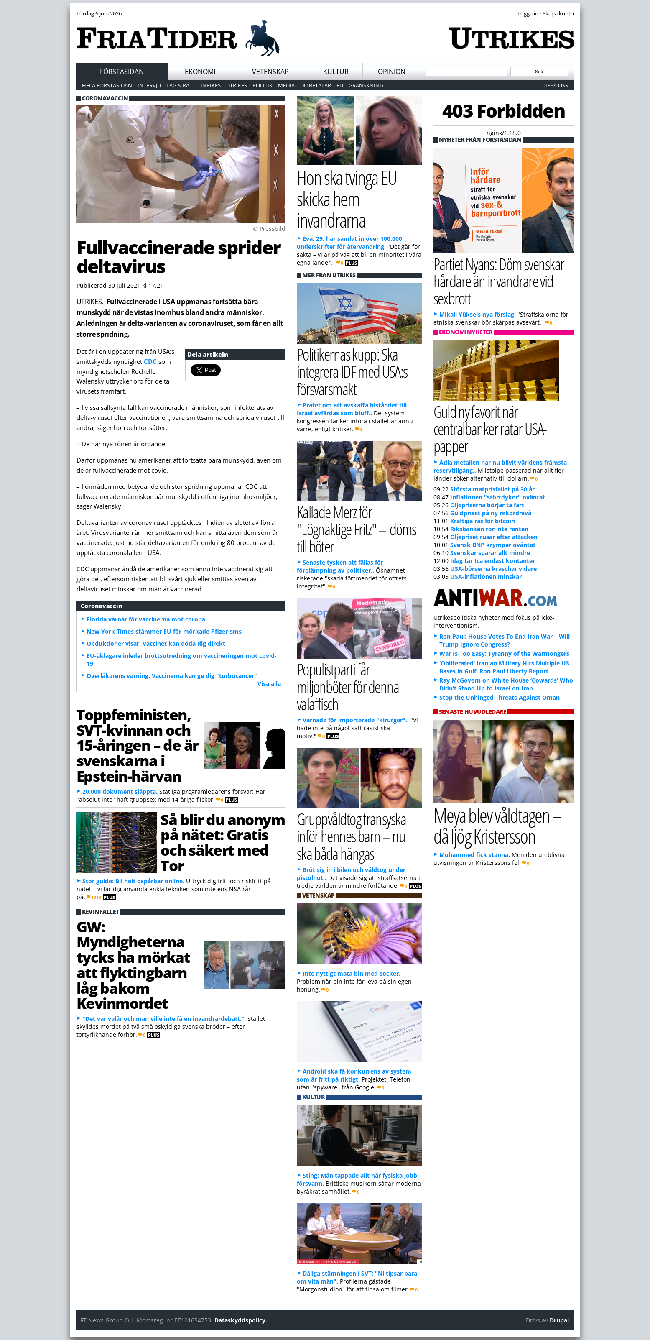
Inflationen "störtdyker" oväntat (497, 497)
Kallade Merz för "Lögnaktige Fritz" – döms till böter (356, 529)
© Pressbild (269, 229)
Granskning (366, 85)
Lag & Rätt (180, 85)
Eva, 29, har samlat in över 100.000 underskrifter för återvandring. (349, 243)
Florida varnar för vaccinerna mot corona (146, 619)
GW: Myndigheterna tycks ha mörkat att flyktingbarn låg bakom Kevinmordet (133, 964)
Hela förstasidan (107, 85)
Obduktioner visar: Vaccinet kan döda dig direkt (156, 643)
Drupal (559, 1320)
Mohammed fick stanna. (474, 855)
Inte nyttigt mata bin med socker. (351, 973)
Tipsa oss (555, 85)
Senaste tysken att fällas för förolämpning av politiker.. (340, 566)
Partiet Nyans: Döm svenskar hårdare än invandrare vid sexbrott (498, 281)
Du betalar (315, 85)
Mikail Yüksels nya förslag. (477, 314)
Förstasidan (122, 71)
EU (339, 85)
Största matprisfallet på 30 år (492, 489)
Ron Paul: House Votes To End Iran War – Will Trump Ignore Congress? (504, 640)
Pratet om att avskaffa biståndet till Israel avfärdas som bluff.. (352, 409)
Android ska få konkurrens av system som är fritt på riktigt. (354, 1075)
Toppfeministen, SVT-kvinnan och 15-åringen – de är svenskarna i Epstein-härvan (137, 745)
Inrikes (211, 85)
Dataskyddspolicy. (240, 1320)
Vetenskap (270, 71)
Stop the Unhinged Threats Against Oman (499, 697)
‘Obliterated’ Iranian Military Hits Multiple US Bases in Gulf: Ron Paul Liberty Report (504, 667)
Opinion (391, 71)
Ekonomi (200, 71)
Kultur (336, 71)
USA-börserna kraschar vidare (493, 569)
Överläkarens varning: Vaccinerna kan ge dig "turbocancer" (172, 676)
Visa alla (269, 684)
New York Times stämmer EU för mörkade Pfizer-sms (164, 631)
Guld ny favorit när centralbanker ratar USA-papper (490, 428)
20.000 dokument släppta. (120, 791)
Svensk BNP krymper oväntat (492, 545)
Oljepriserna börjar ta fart (487, 505)
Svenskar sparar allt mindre (490, 553)
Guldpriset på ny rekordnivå (490, 513)
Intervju (149, 85)
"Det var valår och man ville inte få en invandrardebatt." (163, 1019)
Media (286, 85)
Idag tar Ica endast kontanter (492, 561)
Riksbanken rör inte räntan (489, 529)
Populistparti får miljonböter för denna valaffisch (348, 686)
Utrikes (236, 85)
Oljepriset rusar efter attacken (494, 537)
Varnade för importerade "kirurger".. (356, 720)
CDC (150, 361)
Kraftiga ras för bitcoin (482, 521)
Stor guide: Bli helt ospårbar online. (133, 881)
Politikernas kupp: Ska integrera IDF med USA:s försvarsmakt (352, 371)
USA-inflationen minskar (486, 576)
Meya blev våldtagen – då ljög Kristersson (497, 825)
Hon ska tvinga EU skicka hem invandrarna (347, 198)
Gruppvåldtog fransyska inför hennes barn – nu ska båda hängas (351, 836)
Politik (262, 85)
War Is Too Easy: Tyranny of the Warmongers (504, 653)
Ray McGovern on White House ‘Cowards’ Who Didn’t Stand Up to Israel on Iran (506, 684)
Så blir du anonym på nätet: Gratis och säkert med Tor (223, 842)
